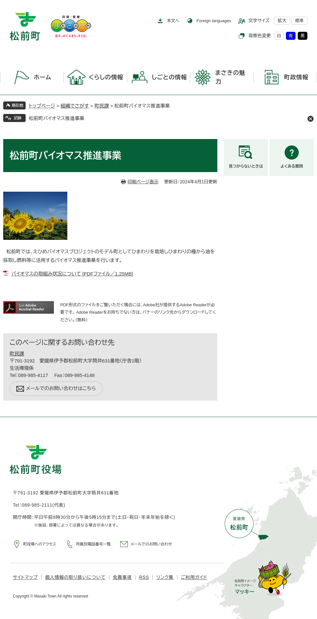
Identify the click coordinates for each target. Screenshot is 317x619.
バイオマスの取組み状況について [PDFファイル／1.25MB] (72, 273)
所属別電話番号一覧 (93, 544)
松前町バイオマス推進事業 (56, 118)
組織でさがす (75, 106)
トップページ (42, 106)
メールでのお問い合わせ (151, 544)
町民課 (102, 106)
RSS (144, 577)
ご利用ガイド (194, 577)
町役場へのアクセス (39, 544)
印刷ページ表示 (143, 181)
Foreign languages (213, 20)
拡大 (282, 20)
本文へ (173, 20)
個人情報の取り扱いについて (75, 577)
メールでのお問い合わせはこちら (61, 388)
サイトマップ (25, 577)
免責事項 (122, 577)
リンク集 (164, 577)
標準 (299, 20)
